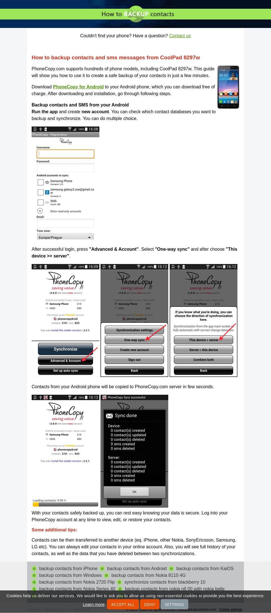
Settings (174, 604)
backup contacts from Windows (70, 575)
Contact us (180, 35)
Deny (149, 604)
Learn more (93, 604)
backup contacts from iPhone (68, 568)
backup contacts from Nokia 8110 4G (149, 575)
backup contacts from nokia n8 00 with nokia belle (175, 588)
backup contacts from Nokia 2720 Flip (77, 582)
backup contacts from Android (137, 568)
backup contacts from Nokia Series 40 (77, 588)
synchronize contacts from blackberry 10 (164, 582)
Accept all (123, 604)
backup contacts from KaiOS (205, 568)
